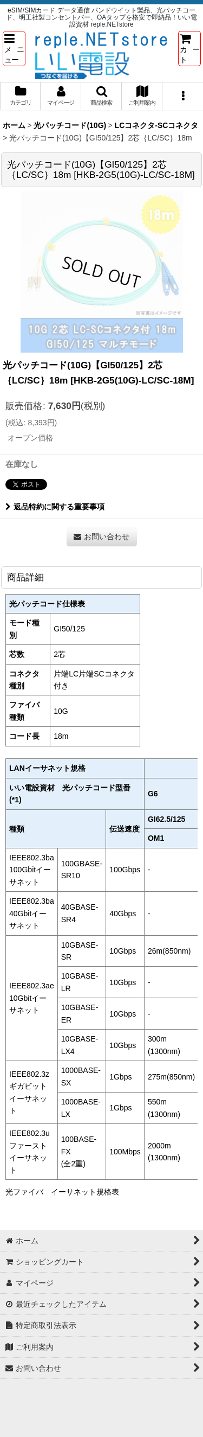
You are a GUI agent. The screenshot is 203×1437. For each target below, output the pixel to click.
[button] (14, 48)
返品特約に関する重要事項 (54, 506)
